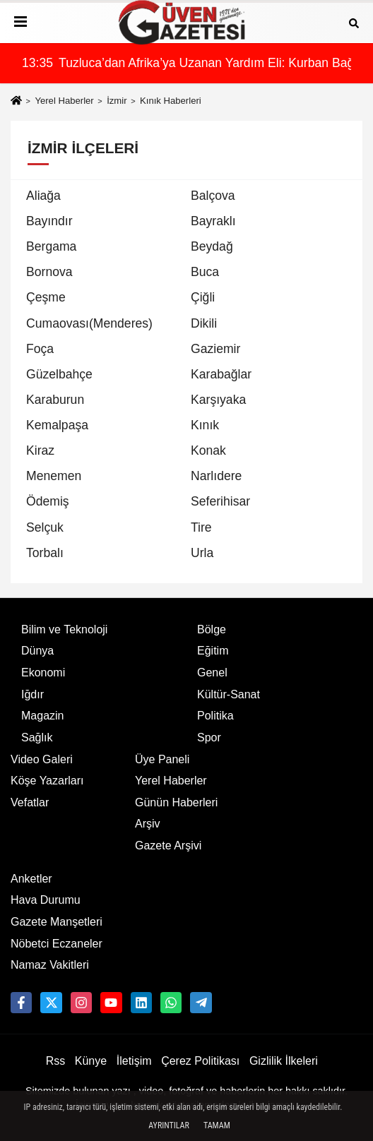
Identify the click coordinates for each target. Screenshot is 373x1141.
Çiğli (203, 297)
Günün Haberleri (176, 802)
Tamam (216, 1125)
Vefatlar (30, 802)
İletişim (134, 1061)
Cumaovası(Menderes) (89, 323)
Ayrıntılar (168, 1125)
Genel (212, 673)
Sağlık (36, 737)
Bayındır (49, 221)
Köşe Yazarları (47, 781)
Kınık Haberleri (170, 100)
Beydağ (212, 246)
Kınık (205, 425)
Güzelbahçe (59, 374)
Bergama (51, 246)
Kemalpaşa (57, 425)
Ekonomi (43, 673)
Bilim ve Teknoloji (64, 629)
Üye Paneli (162, 759)
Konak (208, 450)
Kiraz (40, 450)
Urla (202, 553)
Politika (215, 716)
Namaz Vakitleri (50, 965)
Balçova (213, 196)
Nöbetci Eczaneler (56, 944)
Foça (40, 349)
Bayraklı (213, 221)
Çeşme (46, 297)
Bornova (49, 272)
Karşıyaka (218, 400)
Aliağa (43, 196)
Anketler (31, 879)
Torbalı (45, 553)
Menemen (53, 476)
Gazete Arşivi (168, 846)
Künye (91, 1061)
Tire (201, 527)
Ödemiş (47, 501)
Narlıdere (216, 476)
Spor (209, 737)
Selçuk (45, 527)
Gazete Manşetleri (56, 922)
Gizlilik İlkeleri (283, 1061)
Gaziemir (215, 349)
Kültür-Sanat (228, 694)
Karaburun (55, 400)
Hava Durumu (46, 900)
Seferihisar (220, 501)
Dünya (37, 651)
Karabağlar (221, 374)
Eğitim (212, 651)
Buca (205, 272)
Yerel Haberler (64, 100)
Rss (56, 1061)
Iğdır (32, 694)
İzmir (116, 100)
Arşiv (147, 824)
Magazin (42, 716)
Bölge (211, 629)
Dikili (204, 323)
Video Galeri (42, 759)
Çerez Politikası (200, 1061)
